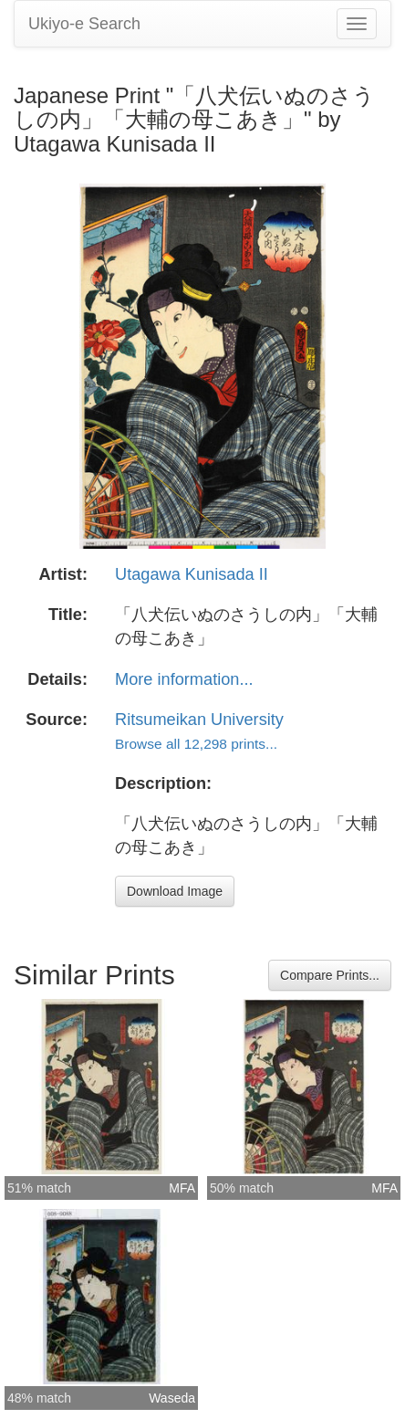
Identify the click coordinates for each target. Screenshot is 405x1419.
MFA (182, 1188)
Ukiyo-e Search (84, 24)
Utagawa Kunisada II (191, 574)
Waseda (172, 1398)
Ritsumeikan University (199, 719)
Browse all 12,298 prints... (196, 744)
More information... (184, 679)
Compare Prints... (329, 975)
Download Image (175, 891)
